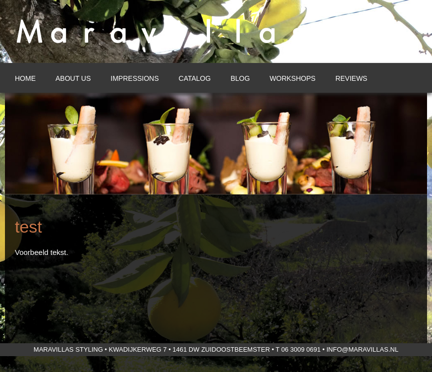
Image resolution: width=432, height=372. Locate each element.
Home (25, 78)
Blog (240, 78)
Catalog (195, 78)
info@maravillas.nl (362, 349)
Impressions (134, 78)
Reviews (351, 78)
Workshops (293, 78)
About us (73, 78)
